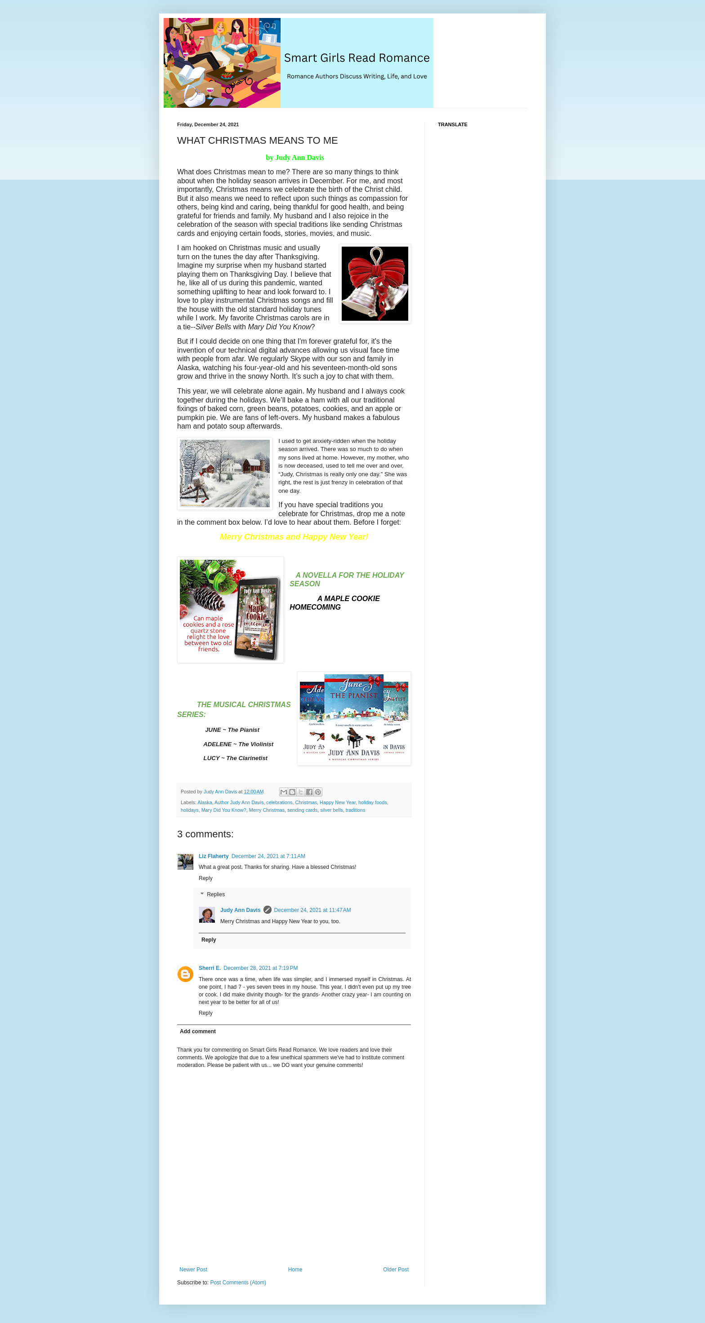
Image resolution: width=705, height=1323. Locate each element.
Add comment (198, 1031)
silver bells (331, 810)
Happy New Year (338, 802)
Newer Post (193, 1269)
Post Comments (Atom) (238, 1282)
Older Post (396, 1269)
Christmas (306, 802)
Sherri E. (210, 968)
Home (295, 1269)
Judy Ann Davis (240, 910)
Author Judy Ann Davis (238, 802)
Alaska (204, 802)
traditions (356, 810)
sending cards (302, 810)
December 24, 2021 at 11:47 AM (312, 910)
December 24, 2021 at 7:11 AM (268, 856)
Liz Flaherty (214, 856)
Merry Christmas (267, 810)
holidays (190, 810)
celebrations (279, 802)
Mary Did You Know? (223, 810)
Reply (206, 878)
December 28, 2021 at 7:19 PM (260, 968)
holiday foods (372, 802)
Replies (216, 894)
